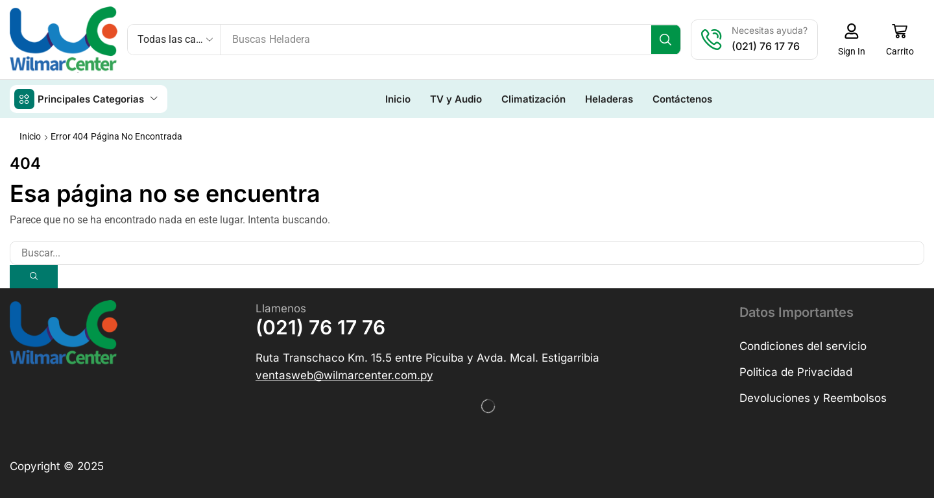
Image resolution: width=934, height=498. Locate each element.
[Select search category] (174, 40)
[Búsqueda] (669, 40)
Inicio (30, 136)
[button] (855, 39)
